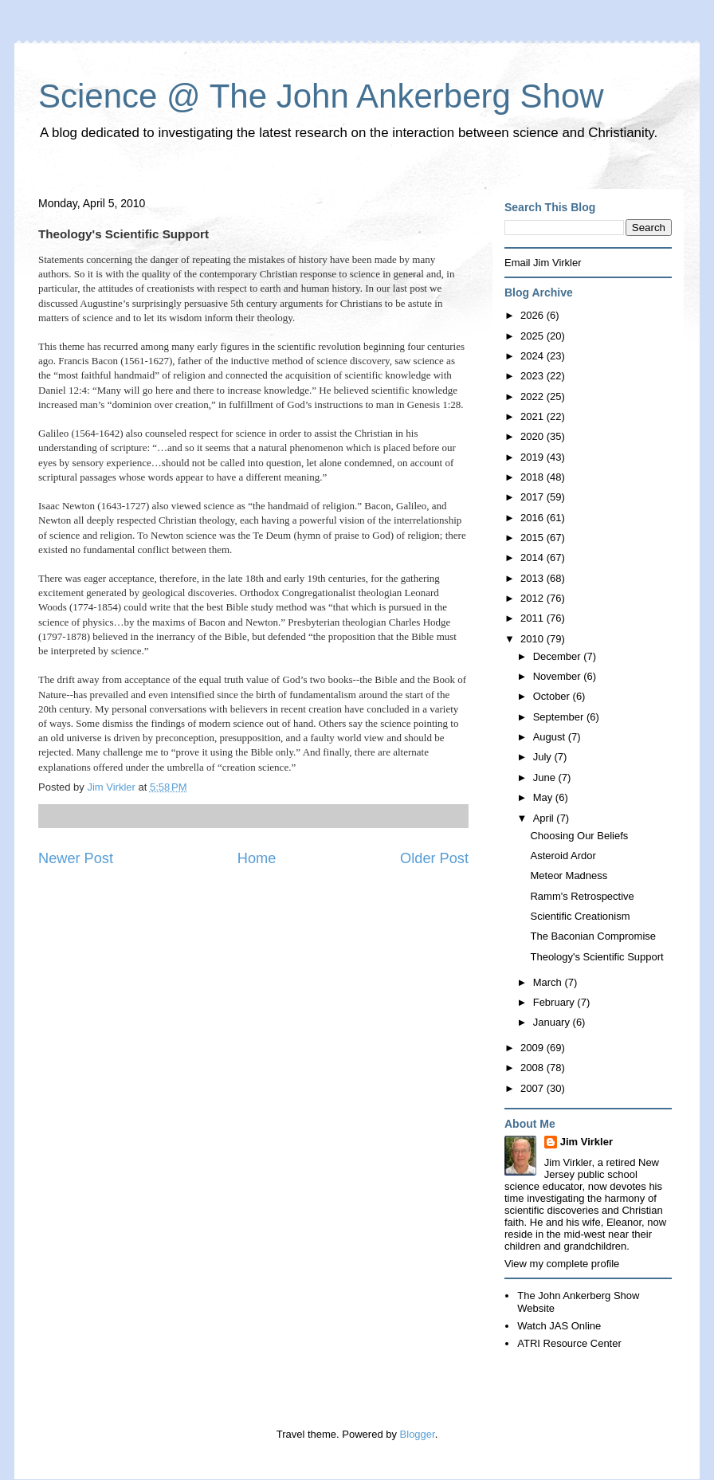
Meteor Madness (568, 875)
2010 (533, 639)
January (553, 1022)
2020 (533, 436)
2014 (533, 557)
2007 (533, 1088)
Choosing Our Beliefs (579, 836)
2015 (533, 538)
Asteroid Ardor (562, 856)
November (558, 676)
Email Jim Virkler (543, 263)
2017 (533, 497)
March (549, 982)
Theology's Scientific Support (596, 957)
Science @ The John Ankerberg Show (321, 96)
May (544, 797)
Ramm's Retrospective (582, 896)
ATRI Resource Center (569, 1343)
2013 (533, 578)
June (546, 777)
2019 (533, 457)
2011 (533, 618)
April (545, 818)
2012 (533, 598)
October (553, 696)
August (550, 737)
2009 (533, 1048)
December (558, 656)
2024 (533, 356)
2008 (533, 1068)
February (555, 1002)
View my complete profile (561, 1264)
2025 (533, 336)
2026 (533, 315)
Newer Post (75, 858)
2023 (533, 376)
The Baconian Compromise (593, 936)
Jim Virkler (586, 1142)
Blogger (417, 1434)
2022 (533, 396)
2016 (533, 518)
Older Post (434, 858)
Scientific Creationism (580, 916)
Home (257, 858)
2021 (533, 416)
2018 (533, 477)
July (544, 757)
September (559, 717)
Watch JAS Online (559, 1326)
